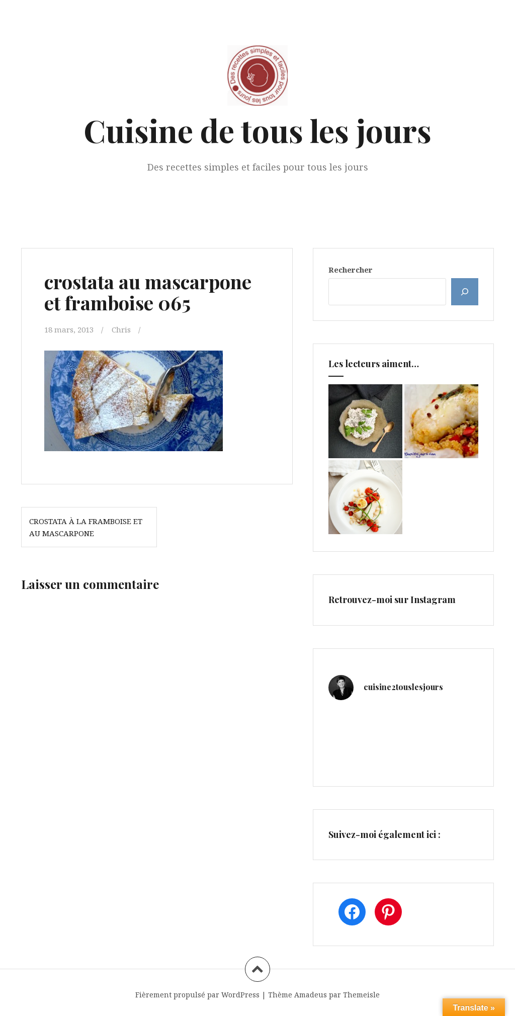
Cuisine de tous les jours (257, 130)
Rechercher (350, 270)
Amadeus (310, 994)
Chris (121, 329)
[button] (133, 401)
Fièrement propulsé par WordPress (197, 994)
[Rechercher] (464, 291)
